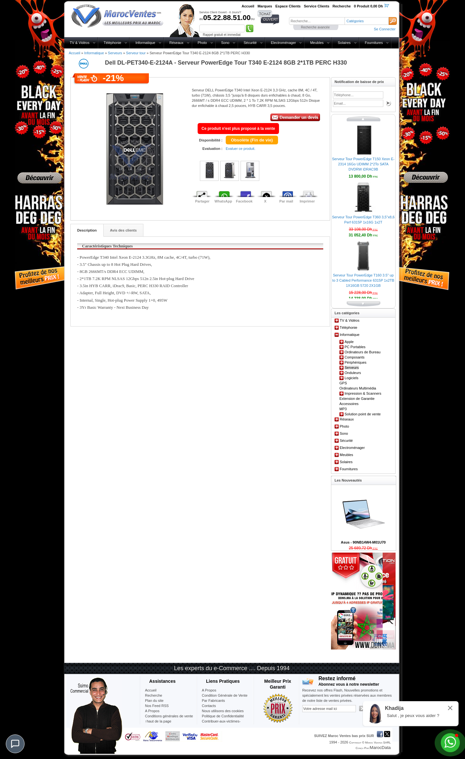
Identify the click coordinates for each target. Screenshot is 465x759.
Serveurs (115, 53)
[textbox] (317, 21)
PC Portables (355, 347)
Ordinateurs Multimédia (357, 388)
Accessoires (348, 404)
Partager (202, 201)
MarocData (380, 747)
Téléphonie (112, 43)
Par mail (286, 201)
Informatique (145, 43)
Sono (225, 43)
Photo (202, 43)
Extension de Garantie (357, 398)
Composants (355, 357)
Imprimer (307, 201)
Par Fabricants (213, 700)
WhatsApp (223, 201)
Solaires (344, 43)
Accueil (74, 53)
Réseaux (176, 43)
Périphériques (356, 362)
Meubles (317, 43)
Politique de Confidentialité (223, 716)
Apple (349, 342)
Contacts (209, 706)
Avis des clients (123, 230)
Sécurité (249, 43)
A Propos (209, 690)
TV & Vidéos (79, 43)
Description (87, 230)
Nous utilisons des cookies (223, 711)
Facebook (244, 201)
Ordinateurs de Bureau (362, 352)
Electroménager (283, 43)
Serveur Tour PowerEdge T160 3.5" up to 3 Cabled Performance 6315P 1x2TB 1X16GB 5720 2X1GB (363, 280)
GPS (343, 383)
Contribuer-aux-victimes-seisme (221, 723)
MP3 (343, 409)
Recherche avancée (315, 27)
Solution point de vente (363, 414)
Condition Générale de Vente (224, 695)
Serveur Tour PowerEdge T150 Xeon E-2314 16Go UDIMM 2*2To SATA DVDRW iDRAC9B (363, 164)
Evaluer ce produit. (240, 149)
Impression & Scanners (363, 393)
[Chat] (15, 743)
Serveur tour (136, 53)
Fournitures (374, 43)
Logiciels (351, 378)
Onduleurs (353, 373)
